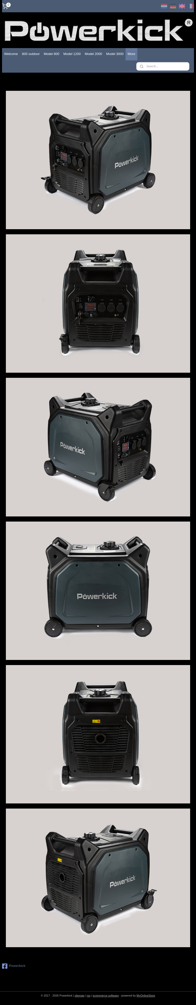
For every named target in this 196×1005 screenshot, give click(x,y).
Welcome (11, 54)
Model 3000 (115, 54)
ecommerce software (106, 995)
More (131, 54)
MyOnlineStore (146, 995)
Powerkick (13, 966)
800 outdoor (31, 54)
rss (89, 995)
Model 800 (51, 54)
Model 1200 (72, 54)
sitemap (79, 995)
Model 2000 (93, 54)
